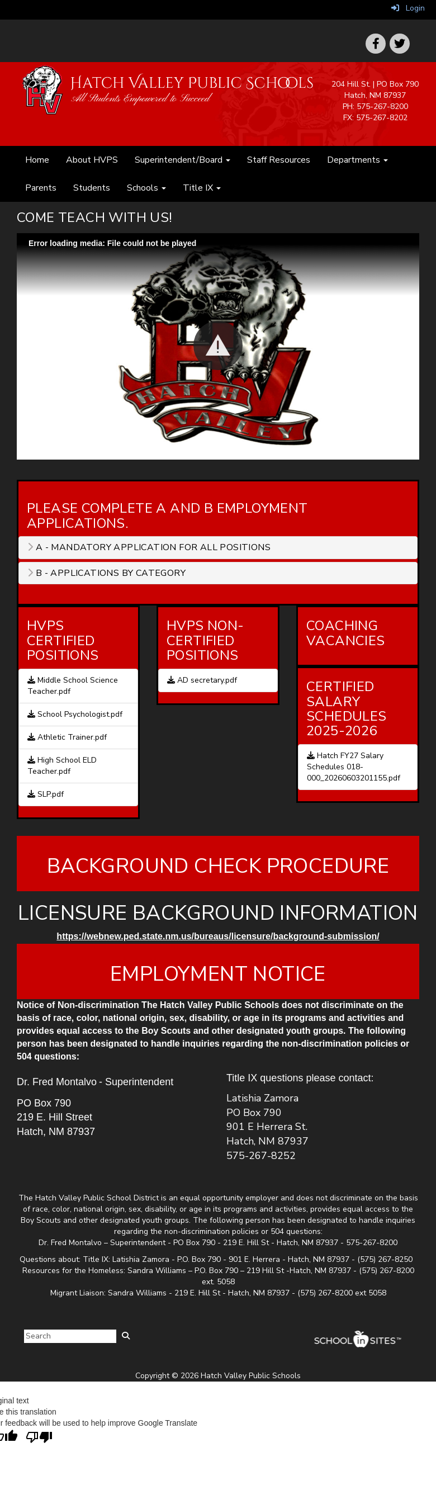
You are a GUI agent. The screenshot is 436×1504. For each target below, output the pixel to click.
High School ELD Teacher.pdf (62, 766)
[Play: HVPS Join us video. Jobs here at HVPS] (218, 346)
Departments (357, 160)
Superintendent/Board (182, 160)
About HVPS (92, 160)
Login (408, 8)
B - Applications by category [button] (106, 573)
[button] (218, 345)
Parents (40, 188)
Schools (146, 188)
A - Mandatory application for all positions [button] (149, 547)
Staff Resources (278, 160)
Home (37, 160)
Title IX (202, 188)
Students (91, 188)
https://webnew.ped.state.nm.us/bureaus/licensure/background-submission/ (217, 936)
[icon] (400, 44)
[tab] (218, 548)
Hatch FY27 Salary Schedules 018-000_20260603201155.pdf (353, 766)
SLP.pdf (45, 794)
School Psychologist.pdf (74, 714)
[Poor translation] (39, 1438)
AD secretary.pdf (202, 680)
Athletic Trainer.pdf (67, 737)
